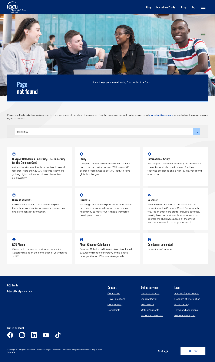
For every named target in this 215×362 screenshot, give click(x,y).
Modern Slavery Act (184, 315)
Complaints (114, 309)
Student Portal (148, 298)
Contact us (114, 293)
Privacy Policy (181, 304)
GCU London (13, 285)
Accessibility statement (186, 293)
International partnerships (20, 291)
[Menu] (203, 7)
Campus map (115, 304)
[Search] (193, 7)
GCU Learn (193, 351)
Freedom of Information (187, 298)
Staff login (163, 351)
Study (148, 7)
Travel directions (116, 298)
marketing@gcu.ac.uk (161, 115)
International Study (165, 7)
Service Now (147, 304)
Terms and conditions (186, 309)
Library (183, 7)
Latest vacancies (150, 293)
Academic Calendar (152, 315)
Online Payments (150, 309)
